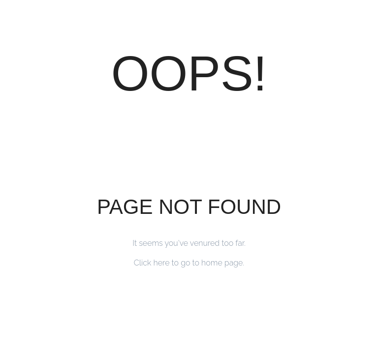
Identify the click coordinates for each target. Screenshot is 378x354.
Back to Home (189, 298)
